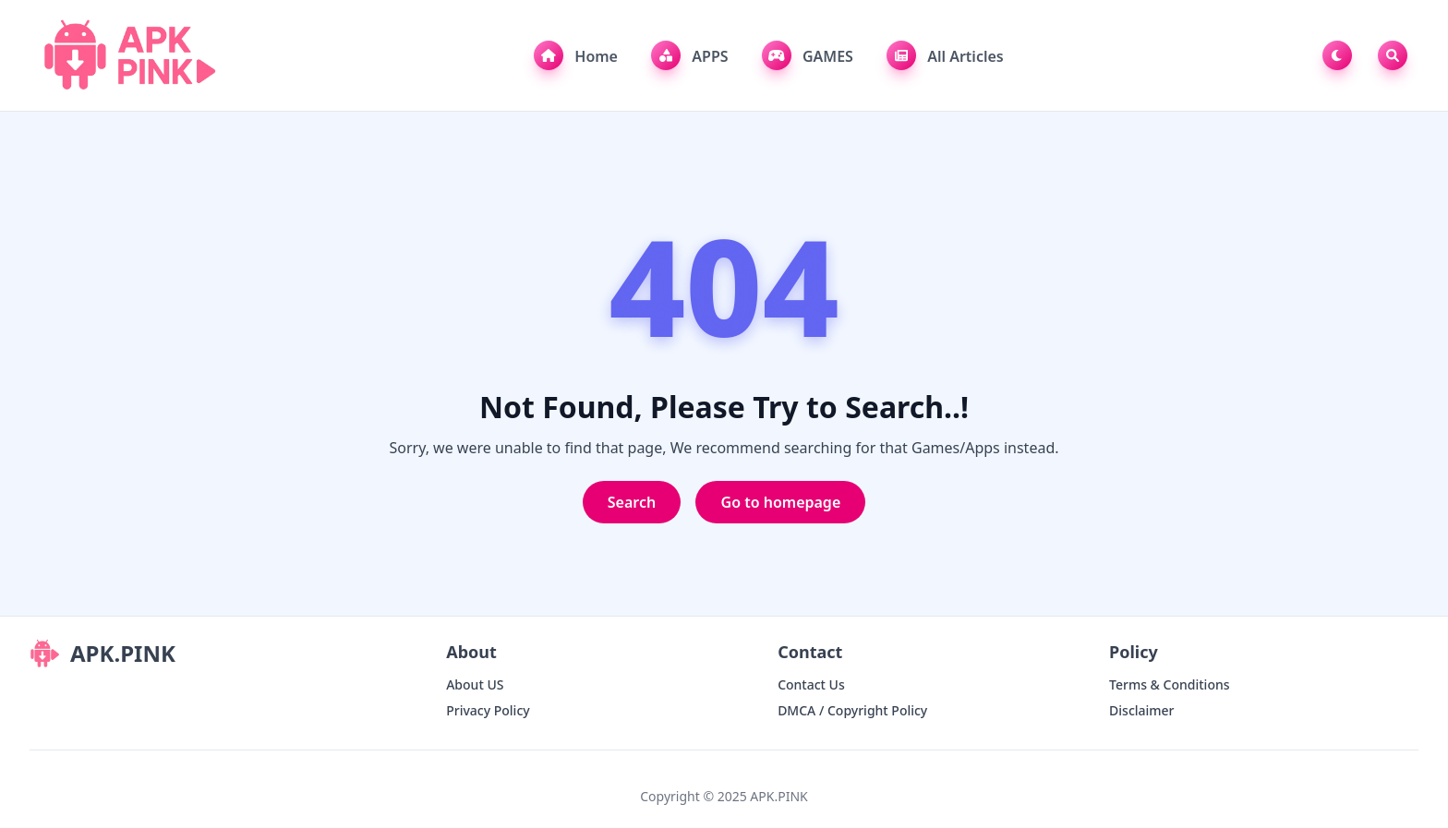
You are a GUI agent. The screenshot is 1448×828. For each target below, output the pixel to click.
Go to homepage (781, 502)
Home (576, 55)
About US (474, 684)
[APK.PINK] (128, 55)
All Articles (945, 55)
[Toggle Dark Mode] (1340, 55)
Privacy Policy (487, 710)
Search (632, 502)
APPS (689, 55)
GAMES (807, 55)
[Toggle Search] (1392, 55)
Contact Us (811, 684)
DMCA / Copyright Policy (852, 710)
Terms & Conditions (1169, 684)
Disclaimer (1141, 710)
